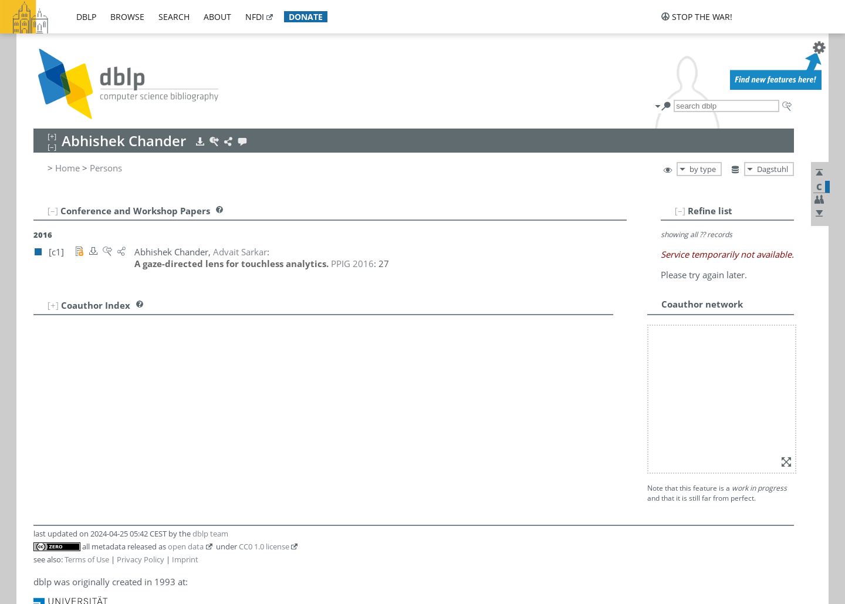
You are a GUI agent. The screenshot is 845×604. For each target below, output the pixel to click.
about (217, 16)
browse (127, 16)
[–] (680, 211)
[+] (53, 305)
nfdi (254, 16)
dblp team (210, 533)
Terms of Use (87, 559)
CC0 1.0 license (264, 546)
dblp (86, 16)
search (174, 16)
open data (186, 546)
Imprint (185, 559)
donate (306, 16)
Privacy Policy (140, 559)
